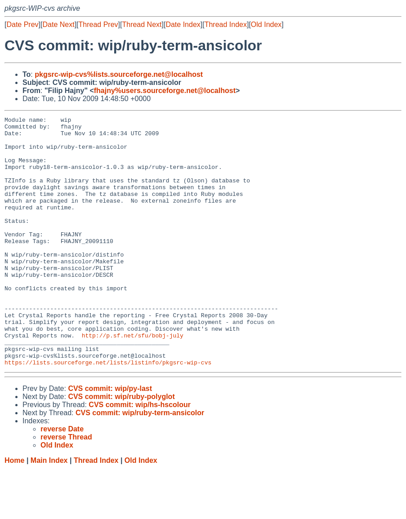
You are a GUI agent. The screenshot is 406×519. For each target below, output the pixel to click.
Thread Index (226, 24)
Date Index (182, 24)
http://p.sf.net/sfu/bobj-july (132, 380)
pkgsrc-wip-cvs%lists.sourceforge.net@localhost (119, 74)
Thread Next (141, 24)
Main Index (49, 510)
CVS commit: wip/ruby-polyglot (121, 446)
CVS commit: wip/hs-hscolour (140, 454)
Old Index (266, 24)
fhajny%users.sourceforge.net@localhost (165, 90)
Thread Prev (98, 24)
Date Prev (22, 24)
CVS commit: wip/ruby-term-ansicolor (140, 462)
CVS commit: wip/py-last (110, 438)
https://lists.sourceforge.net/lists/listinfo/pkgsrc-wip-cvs (107, 412)
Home (14, 510)
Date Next (58, 24)
